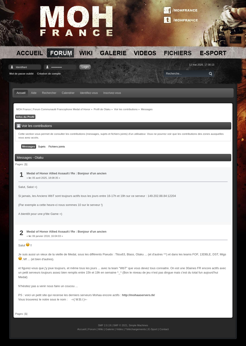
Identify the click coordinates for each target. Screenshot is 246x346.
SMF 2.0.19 (104, 325)
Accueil (81, 329)
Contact (164, 329)
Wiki (100, 329)
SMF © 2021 (120, 325)
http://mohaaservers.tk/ (138, 295)
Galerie (109, 329)
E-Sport (152, 329)
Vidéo (119, 329)
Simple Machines (138, 325)
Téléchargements (135, 329)
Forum (92, 329)
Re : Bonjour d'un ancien (88, 173)
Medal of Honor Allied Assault (48, 173)
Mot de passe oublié (21, 73)
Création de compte (49, 73)
